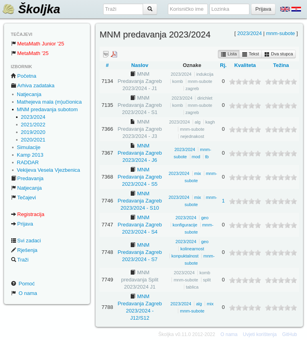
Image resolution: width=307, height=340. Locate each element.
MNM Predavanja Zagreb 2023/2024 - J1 (140, 81)
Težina (281, 65)
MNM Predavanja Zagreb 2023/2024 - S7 (140, 252)
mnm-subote (280, 33)
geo (204, 217)
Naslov (139, 65)
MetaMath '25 (29, 53)
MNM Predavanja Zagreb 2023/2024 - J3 (140, 129)
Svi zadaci (26, 241)
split (207, 279)
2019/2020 (33, 132)
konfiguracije (185, 224)
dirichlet (204, 98)
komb (177, 81)
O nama (24, 293)
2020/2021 (33, 140)
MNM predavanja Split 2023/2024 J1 (139, 279)
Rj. (223, 65)
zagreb (192, 88)
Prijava (22, 224)
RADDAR (28, 162)
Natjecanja (29, 94)
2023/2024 (33, 117)
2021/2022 (33, 125)
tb (207, 156)
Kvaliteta (245, 65)
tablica (192, 287)
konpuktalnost (185, 256)
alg (198, 122)
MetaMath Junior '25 (37, 44)
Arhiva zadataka (32, 85)
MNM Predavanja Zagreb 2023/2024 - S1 (140, 105)
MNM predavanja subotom (47, 109)
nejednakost (192, 136)
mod (196, 156)
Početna (23, 76)
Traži (19, 260)
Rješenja (24, 250)
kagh (210, 122)
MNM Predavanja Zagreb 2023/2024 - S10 (140, 201)
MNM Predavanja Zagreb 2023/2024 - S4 (140, 224)
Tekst (250, 54)
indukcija (204, 74)
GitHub (289, 334)
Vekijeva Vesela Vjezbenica (48, 170)
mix (197, 173)
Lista (229, 54)
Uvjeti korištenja (260, 334)
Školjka (31, 9)
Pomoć (23, 284)
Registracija (27, 214)
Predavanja (27, 178)
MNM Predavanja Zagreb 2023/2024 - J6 (140, 153)
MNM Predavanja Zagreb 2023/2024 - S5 (140, 177)
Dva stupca (278, 54)
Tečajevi (23, 197)
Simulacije (28, 147)
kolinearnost (192, 248)
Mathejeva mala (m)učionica (49, 102)
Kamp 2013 (30, 155)
